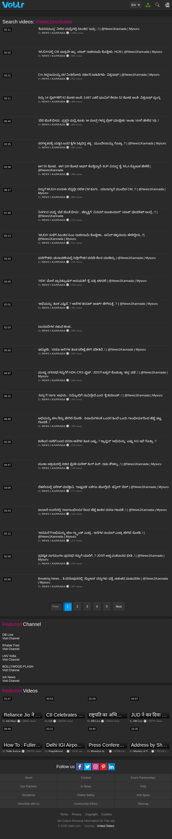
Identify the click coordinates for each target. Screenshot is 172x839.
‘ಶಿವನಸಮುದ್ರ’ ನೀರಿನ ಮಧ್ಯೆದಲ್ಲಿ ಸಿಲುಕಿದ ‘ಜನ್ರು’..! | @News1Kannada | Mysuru (88, 29)
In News (86, 786)
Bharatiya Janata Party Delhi (106, 751)
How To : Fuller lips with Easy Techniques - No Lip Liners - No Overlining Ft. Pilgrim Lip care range (22, 745)
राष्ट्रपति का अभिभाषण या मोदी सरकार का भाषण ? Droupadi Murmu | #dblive (107, 714)
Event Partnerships (143, 777)
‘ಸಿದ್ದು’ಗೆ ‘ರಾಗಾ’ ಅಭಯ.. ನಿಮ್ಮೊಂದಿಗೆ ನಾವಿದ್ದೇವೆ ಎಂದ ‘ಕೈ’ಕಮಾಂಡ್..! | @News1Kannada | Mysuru (100, 395)
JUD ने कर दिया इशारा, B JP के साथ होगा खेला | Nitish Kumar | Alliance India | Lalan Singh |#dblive (149, 714)
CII (50, 720)
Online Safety (86, 795)
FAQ (143, 786)
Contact (86, 777)
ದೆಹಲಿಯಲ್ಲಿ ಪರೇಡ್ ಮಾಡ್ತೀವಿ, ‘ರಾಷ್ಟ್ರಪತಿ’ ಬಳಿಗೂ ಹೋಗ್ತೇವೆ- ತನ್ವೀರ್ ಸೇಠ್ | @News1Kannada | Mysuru (103, 487)
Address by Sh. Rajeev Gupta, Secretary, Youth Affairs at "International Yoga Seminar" (149, 745)
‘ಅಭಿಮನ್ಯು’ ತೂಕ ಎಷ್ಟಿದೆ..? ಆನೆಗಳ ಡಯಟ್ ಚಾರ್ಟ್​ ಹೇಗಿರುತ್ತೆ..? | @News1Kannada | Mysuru (98, 303)
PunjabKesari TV (58, 751)
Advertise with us (28, 803)
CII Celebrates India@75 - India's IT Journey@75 (64, 714)
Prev (56, 606)
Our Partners (28, 786)
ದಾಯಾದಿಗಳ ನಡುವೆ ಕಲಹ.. (55, 326)
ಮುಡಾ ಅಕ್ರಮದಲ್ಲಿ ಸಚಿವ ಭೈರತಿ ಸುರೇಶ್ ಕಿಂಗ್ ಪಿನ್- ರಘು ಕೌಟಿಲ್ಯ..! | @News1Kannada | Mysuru (99, 464)
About (28, 777)
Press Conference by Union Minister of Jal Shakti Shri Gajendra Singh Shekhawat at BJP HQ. (107, 745)
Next (119, 606)
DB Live (95, 720)
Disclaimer (28, 795)
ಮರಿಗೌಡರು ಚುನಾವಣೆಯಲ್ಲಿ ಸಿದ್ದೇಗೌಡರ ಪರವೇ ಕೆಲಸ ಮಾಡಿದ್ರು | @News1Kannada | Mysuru (97, 258)
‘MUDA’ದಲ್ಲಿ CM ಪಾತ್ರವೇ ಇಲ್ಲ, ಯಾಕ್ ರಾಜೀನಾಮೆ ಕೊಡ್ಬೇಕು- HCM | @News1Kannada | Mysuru (100, 52)
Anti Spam (143, 795)
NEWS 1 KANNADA (53, 32)
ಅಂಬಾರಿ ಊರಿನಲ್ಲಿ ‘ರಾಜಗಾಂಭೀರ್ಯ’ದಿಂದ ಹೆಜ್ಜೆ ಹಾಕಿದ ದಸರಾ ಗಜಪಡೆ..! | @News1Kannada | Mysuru (102, 510)
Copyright (91, 814)
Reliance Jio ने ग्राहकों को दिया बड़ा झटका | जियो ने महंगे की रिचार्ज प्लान (22, 714)
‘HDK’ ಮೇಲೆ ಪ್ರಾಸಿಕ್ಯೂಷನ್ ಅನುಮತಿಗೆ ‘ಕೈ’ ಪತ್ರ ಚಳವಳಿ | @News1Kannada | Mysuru (92, 281)
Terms (64, 814)
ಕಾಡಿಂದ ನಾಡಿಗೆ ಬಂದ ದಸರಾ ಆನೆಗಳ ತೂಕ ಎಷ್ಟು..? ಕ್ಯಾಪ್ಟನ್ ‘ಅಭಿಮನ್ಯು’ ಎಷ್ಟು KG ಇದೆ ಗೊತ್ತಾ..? (97, 441)
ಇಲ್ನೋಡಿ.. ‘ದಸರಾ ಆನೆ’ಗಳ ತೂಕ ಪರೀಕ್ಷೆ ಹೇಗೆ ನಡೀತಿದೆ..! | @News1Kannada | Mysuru (92, 349)
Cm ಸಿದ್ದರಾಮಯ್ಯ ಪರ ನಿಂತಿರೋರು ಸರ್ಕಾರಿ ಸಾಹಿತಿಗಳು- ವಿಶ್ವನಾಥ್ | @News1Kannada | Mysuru (98, 74)
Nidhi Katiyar (13, 751)
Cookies (107, 814)
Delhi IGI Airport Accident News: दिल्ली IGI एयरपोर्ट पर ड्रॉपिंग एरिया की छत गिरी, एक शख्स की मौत (64, 745)
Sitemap (143, 803)
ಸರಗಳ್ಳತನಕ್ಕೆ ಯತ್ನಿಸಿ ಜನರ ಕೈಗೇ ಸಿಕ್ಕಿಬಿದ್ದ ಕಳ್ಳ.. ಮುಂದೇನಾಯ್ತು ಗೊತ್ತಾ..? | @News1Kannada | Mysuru (102, 143)
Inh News (11, 720)
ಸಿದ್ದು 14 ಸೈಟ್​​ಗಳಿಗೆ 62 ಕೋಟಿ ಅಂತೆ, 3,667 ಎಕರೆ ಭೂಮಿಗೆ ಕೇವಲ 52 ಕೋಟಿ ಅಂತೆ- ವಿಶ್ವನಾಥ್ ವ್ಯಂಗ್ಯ (99, 97)
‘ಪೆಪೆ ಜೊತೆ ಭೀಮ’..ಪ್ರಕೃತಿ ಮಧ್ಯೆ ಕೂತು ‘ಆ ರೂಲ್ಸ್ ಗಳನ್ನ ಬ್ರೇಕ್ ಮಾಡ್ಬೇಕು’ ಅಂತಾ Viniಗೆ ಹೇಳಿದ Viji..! (98, 120)
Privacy (76, 814)
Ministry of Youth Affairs (146, 751)
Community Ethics (86, 803)
